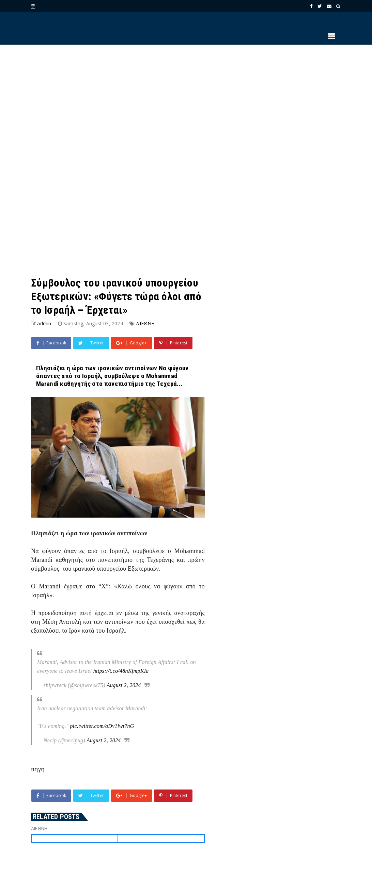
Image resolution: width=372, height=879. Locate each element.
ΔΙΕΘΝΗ (145, 323)
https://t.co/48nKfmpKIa (121, 671)
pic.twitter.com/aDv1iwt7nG (102, 726)
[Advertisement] (186, 105)
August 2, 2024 (124, 685)
